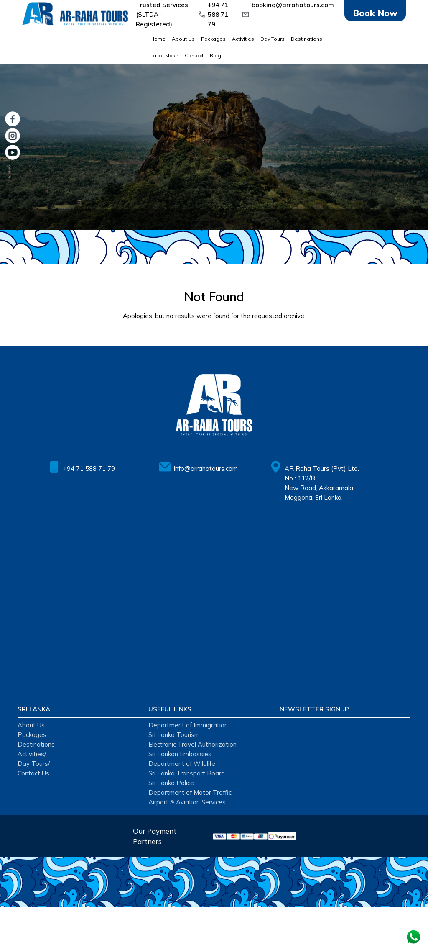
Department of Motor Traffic (190, 792)
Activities (243, 39)
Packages (213, 39)
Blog (215, 55)
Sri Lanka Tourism (174, 735)
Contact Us (33, 773)
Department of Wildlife (181, 764)
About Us (183, 39)
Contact (194, 55)
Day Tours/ (34, 764)
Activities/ (32, 754)
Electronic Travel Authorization (192, 744)
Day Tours (272, 39)
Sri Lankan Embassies (179, 754)
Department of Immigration (188, 725)
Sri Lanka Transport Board (186, 773)
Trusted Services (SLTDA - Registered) (162, 14)
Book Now (375, 13)
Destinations (306, 39)
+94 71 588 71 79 (218, 14)
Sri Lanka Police (171, 783)
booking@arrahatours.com (293, 5)
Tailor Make (164, 55)
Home (158, 39)
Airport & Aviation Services (187, 802)
